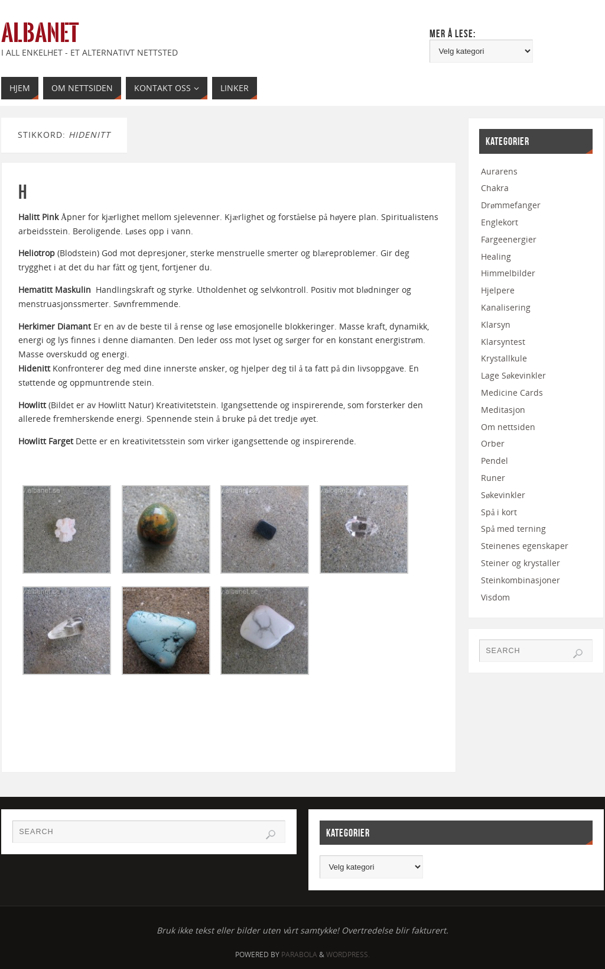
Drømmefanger (511, 205)
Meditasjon (503, 409)
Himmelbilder (508, 273)
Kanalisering (506, 307)
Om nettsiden (508, 426)
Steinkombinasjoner (520, 580)
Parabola (299, 954)
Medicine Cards (512, 392)
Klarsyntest (503, 341)
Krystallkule (504, 358)
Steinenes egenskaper (524, 545)
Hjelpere (498, 290)
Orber (493, 443)
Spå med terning (513, 528)
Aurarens (499, 171)
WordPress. (348, 954)
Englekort (499, 222)
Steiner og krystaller (520, 563)
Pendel (494, 460)
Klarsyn (495, 324)
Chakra (495, 187)
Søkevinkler (503, 494)
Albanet (40, 33)
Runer (493, 477)
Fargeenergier (508, 239)
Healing (496, 256)
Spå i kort (499, 512)
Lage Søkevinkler (513, 375)
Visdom (495, 597)
